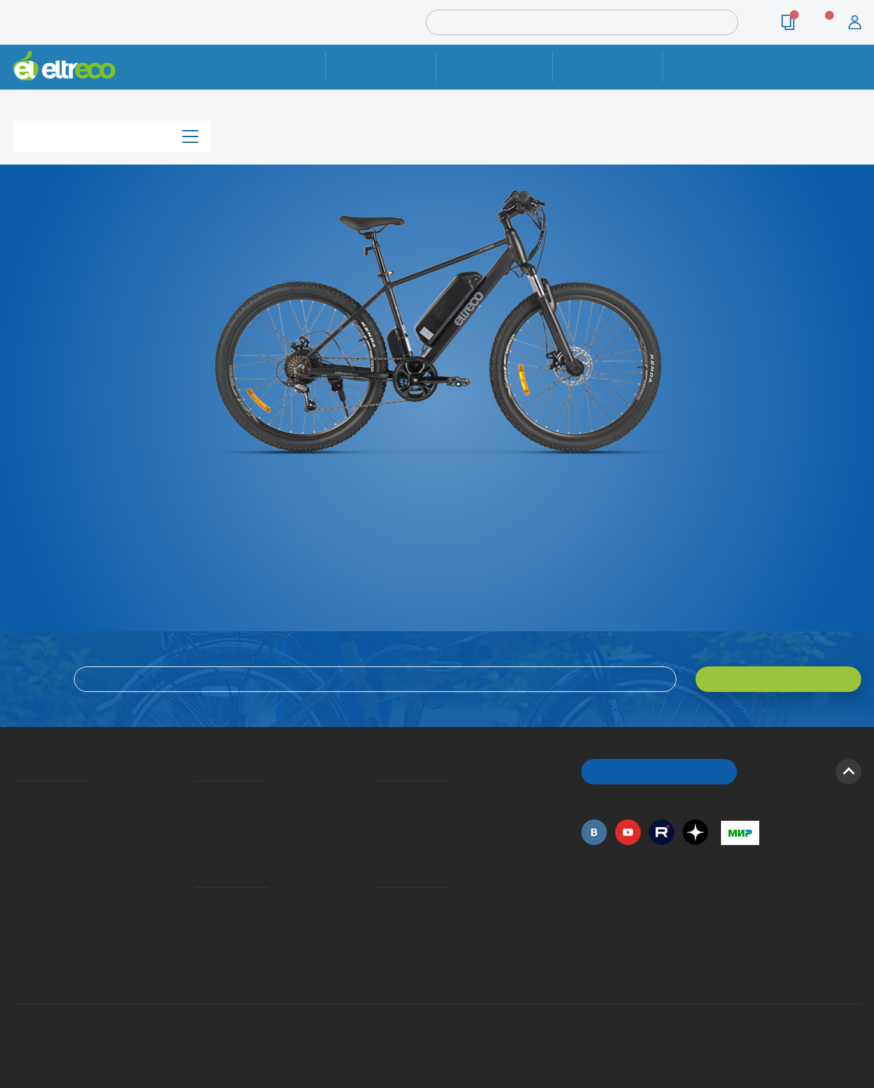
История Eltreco (16, 813)
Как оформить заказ (381, 813)
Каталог (112, 136)
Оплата (607, 66)
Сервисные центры (380, 938)
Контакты (718, 66)
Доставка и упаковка (494, 66)
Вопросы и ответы (380, 794)
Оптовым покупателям (17, 901)
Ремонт (380, 66)
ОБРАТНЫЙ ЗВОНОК (659, 771)
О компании (15, 794)
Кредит (196, 831)
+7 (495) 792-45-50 (854, 78)
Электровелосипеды (17, 831)
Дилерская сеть (380, 919)
